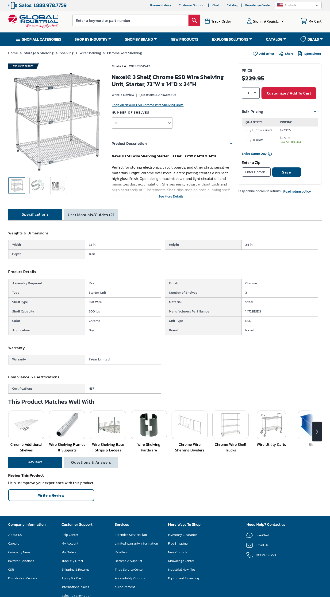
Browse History (160, 5)
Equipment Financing (183, 578)
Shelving (66, 52)
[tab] (35, 214)
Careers (13, 543)
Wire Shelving (90, 52)
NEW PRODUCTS (184, 39)
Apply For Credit (73, 578)
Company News (19, 552)
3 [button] (116, 123)
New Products (177, 552)
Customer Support (192, 5)
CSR (11, 569)
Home (13, 52)
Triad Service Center (129, 569)
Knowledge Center (258, 5)
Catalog (232, 5)
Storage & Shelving (39, 52)
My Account (69, 543)
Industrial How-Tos (181, 569)
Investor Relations (21, 560)
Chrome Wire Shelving (124, 52)
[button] (298, 5)
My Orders (68, 552)
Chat (215, 5)
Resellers (121, 552)
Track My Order (72, 560)
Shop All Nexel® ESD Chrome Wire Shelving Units (148, 105)
